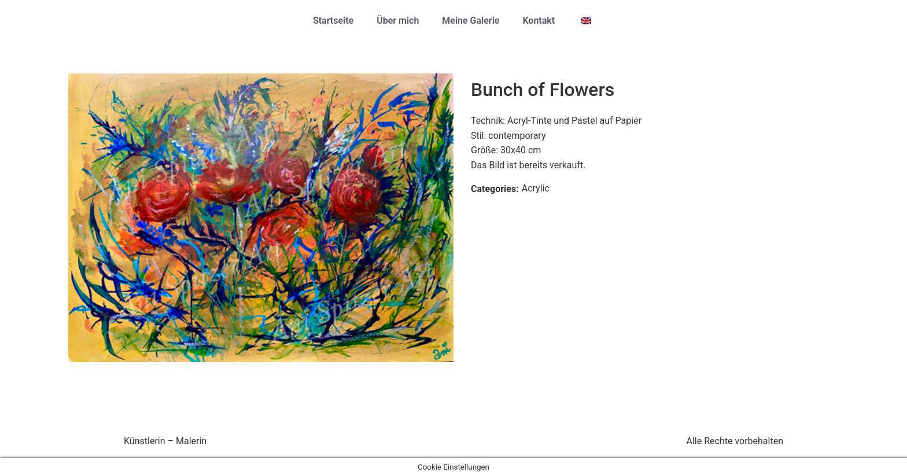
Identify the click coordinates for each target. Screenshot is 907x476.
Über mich (398, 20)
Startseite (333, 20)
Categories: (495, 188)
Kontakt (538, 20)
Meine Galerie (470, 20)
